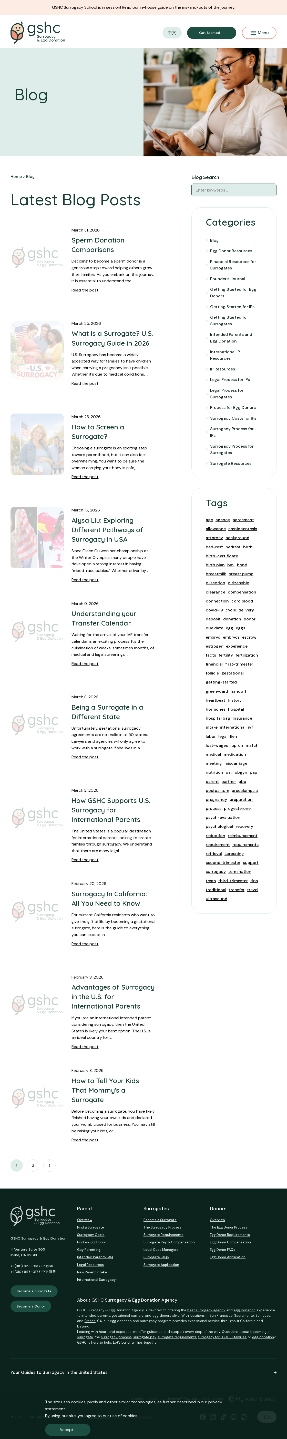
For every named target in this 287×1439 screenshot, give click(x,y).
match (252, 745)
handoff (238, 691)
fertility (226, 655)
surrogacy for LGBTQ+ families (222, 1337)
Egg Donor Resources (231, 251)
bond (242, 565)
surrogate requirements (177, 1337)
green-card (217, 691)
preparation (241, 799)
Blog (214, 240)
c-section (215, 583)
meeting (214, 763)
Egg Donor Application (227, 1257)
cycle (230, 610)
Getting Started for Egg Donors (233, 293)
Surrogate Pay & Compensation (169, 1242)
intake (212, 727)
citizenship (238, 583)
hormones (215, 709)
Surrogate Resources (230, 463)
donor (249, 619)
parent (212, 781)
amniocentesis (242, 528)
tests (211, 880)
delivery (246, 610)
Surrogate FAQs (156, 1257)
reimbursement (243, 835)
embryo (213, 637)
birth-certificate (222, 556)
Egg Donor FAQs (222, 1249)
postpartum (217, 790)
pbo (242, 781)
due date (214, 628)
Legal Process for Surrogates (226, 394)
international (232, 727)
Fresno (90, 1321)
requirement (218, 844)
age (209, 519)
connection (217, 601)
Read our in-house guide (145, 7)
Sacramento (244, 1315)
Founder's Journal (227, 278)
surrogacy (216, 871)
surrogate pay (144, 1337)
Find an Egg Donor (91, 1242)
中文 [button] (172, 32)
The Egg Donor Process (228, 1227)
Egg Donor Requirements (230, 1235)
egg (229, 628)
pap (253, 772)
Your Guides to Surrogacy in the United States (143, 1372)
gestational (232, 673)
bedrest (233, 547)
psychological (219, 826)
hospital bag (218, 718)
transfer (236, 889)
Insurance (242, 718)
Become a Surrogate (34, 1291)
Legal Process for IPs (230, 379)
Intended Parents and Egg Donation (231, 338)
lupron (236, 745)
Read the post (84, 290)
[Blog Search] (270, 190)
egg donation (244, 1310)
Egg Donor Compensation (230, 1242)
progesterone (237, 808)
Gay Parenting (88, 1249)
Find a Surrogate (90, 1227)
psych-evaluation (223, 817)
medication (235, 754)
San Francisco (221, 1315)
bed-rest (214, 547)
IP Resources (222, 369)
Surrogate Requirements (163, 1235)
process (213, 808)
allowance (216, 528)
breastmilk (216, 574)
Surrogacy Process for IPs (232, 432)
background (237, 537)
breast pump (241, 574)
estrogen (214, 646)
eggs (240, 628)
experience (237, 646)
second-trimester (223, 862)
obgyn (241, 772)
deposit (213, 619)
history (235, 700)
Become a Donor (31, 1306)
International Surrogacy (96, 1279)
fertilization (246, 655)
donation (232, 619)
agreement (243, 519)
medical (213, 754)
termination (239, 871)
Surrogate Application (161, 1265)
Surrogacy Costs (91, 1235)
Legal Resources (90, 1265)
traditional (216, 889)
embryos (231, 637)
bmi (230, 565)
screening (234, 853)
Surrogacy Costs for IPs (233, 418)
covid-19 (214, 610)
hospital (236, 709)
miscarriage (235, 763)
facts (211, 655)
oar (229, 772)
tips (254, 880)
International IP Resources (225, 355)
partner (228, 781)
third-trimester (233, 880)
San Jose (262, 1315)
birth (248, 547)
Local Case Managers (161, 1249)
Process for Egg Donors (233, 407)
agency (223, 519)
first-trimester (239, 664)
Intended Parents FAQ (95, 1257)
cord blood (242, 601)
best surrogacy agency (206, 1310)
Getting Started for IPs (232, 306)
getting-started (221, 682)
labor (211, 736)
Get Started (209, 32)
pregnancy (216, 799)
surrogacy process (116, 1337)
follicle (212, 673)
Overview (84, 1220)
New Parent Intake (92, 1272)
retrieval (214, 853)
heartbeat (215, 700)
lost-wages (217, 745)
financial (214, 664)
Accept (66, 1429)
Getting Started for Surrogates (229, 321)
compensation (242, 592)
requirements (245, 844)
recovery (244, 826)
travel (252, 889)
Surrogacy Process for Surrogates (232, 450)
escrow (249, 637)
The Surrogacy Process (162, 1227)
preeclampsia (245, 790)
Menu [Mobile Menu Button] (260, 32)
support (251, 862)
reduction (215, 835)
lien (233, 736)
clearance (215, 592)
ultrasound (216, 898)
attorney (214, 537)
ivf (250, 727)
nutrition (214, 772)
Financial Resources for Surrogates (233, 265)
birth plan (215, 565)
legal (223, 736)
